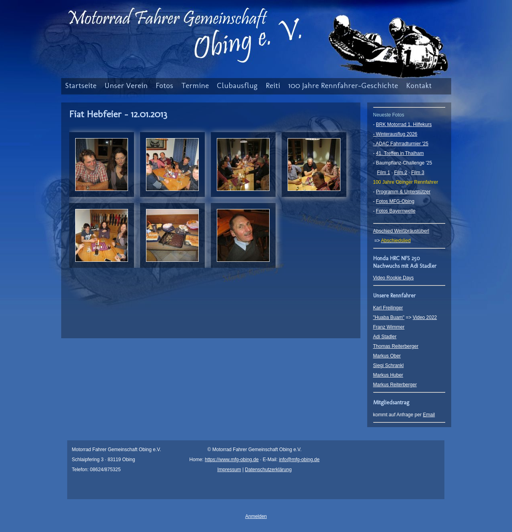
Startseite (80, 85)
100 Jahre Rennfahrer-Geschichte (343, 85)
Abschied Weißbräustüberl (401, 231)
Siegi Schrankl (388, 365)
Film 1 (383, 172)
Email (429, 415)
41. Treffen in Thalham (400, 153)
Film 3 (417, 172)
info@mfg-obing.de (299, 459)
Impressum (229, 469)
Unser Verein (126, 85)
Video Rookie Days (393, 278)
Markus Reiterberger (395, 384)
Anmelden (256, 516)
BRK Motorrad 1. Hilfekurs (404, 124)
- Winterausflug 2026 (395, 134)
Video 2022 (425, 317)
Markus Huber (388, 375)
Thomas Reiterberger (395, 346)
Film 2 (400, 172)
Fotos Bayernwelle (396, 211)
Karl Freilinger (388, 308)
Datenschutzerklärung (268, 469)
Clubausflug (237, 85)
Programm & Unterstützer (403, 192)
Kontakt (419, 85)
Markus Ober (387, 356)
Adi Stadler (385, 336)
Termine (195, 85)
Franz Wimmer (389, 327)
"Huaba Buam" (389, 317)
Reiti (273, 85)
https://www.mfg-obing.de (232, 459)
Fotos (164, 85)
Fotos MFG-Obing (395, 201)
